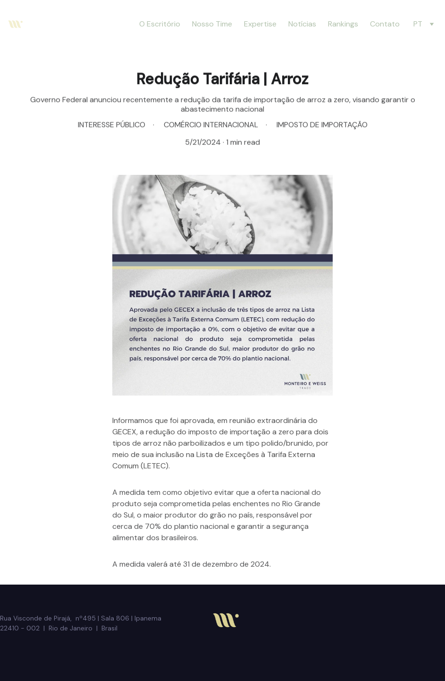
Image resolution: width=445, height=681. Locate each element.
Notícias (302, 24)
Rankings (343, 24)
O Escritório (159, 24)
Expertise (260, 24)
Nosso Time (212, 24)
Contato (385, 24)
